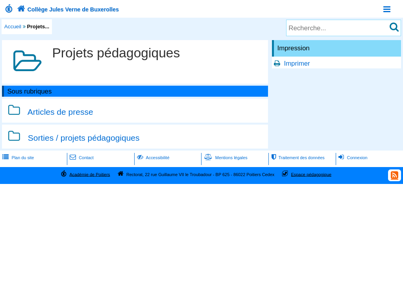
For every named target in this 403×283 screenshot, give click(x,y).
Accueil (12, 26)
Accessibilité (152, 157)
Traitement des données (297, 157)
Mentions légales (225, 157)
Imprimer (297, 63)
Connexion (352, 157)
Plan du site (17, 157)
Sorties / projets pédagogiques (84, 137)
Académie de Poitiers (89, 174)
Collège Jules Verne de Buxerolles (67, 9)
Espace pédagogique (311, 174)
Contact (81, 157)
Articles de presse (60, 111)
